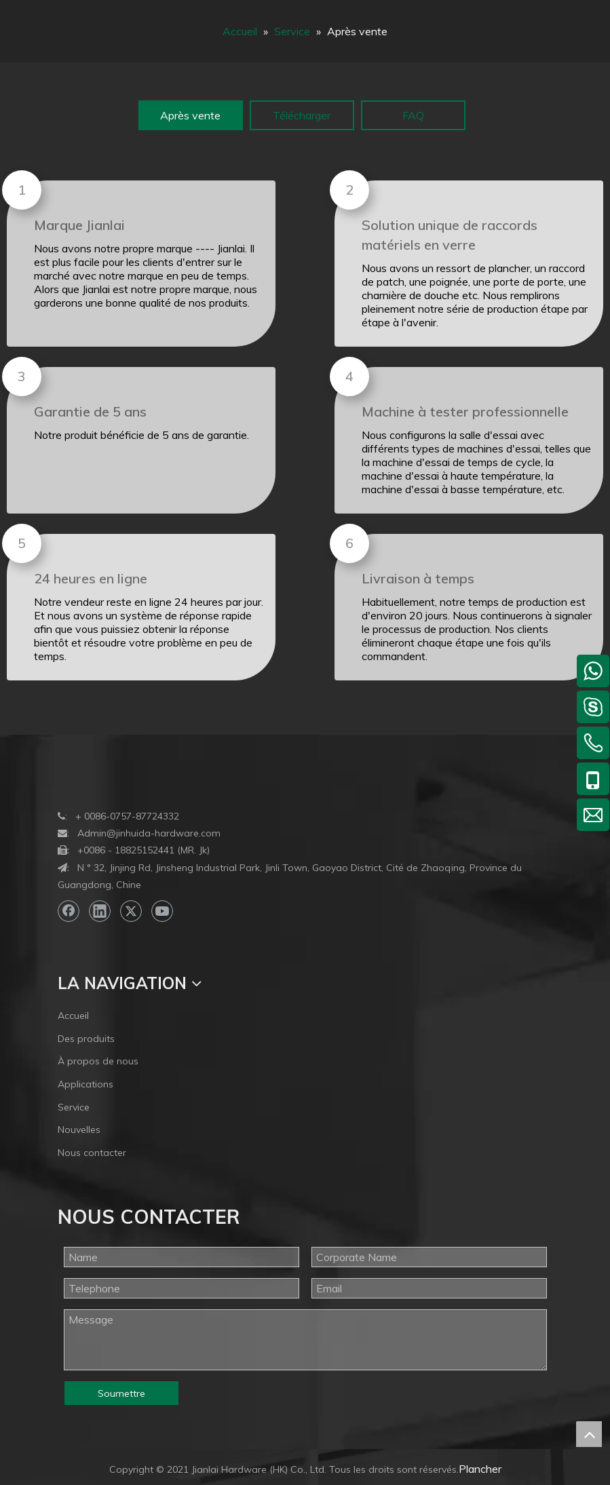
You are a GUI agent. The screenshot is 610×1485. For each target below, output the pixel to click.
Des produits (86, 1039)
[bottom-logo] (68, 777)
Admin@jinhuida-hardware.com (149, 833)
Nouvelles (79, 1129)
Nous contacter (92, 1152)
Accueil (73, 1015)
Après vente (190, 115)
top (589, 1434)
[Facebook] (68, 911)
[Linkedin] (100, 911)
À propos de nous (98, 1061)
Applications (85, 1084)
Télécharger (301, 115)
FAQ (413, 115)
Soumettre (121, 1393)
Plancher (480, 1469)
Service (74, 1107)
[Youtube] (162, 911)
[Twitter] (131, 911)
